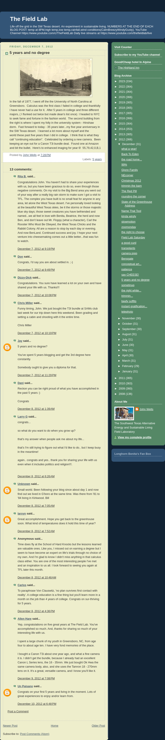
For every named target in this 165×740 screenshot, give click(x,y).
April (125, 355)
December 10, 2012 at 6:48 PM (37, 703)
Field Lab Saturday (133, 237)
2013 (122, 134)
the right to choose (133, 232)
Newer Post (10, 725)
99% (124, 164)
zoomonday (129, 227)
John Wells (146, 409)
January (127, 371)
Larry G (23, 416)
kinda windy (129, 216)
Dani (21, 383)
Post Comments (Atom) (34, 734)
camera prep (129, 253)
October (127, 323)
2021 (122, 91)
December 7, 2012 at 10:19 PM (37, 333)
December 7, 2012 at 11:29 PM (37, 375)
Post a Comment (18, 711)
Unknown (24, 484)
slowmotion (129, 221)
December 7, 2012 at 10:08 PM (37, 295)
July (125, 339)
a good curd (129, 242)
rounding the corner (134, 196)
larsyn (22, 513)
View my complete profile (134, 437)
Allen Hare (24, 618)
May (125, 350)
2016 (122, 118)
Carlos (22, 585)
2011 (122, 378)
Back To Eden (130, 154)
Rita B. (22, 176)
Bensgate (127, 258)
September (129, 329)
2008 (122, 394)
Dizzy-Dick (25, 277)
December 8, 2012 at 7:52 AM (36, 531)
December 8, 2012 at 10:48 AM (37, 577)
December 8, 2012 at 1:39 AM (36, 408)
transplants (128, 248)
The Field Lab (28, 19)
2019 (122, 102)
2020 (122, 97)
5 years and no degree (136, 279)
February (128, 366)
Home (54, 725)
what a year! (129, 148)
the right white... (131, 290)
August (127, 334)
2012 (122, 139)
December (129, 144)
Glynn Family (130, 170)
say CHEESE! (130, 274)
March (126, 360)
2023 (122, 81)
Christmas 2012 (131, 180)
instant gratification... (134, 306)
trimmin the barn (132, 185)
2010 (122, 383)
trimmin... (127, 295)
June (125, 344)
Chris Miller (25, 303)
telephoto (127, 311)
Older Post (98, 725)
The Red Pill (129, 191)
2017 (122, 113)
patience (127, 269)
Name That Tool (131, 211)
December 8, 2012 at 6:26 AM (36, 476)
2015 (122, 123)
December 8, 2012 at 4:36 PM (36, 611)
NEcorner (127, 175)
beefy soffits (129, 301)
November (129, 318)
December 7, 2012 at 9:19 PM (36, 248)
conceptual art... (132, 264)
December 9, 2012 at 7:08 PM (36, 678)
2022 (122, 86)
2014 (122, 129)
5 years (97, 159)
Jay (20, 340)
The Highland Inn (128, 67)
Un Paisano (25, 686)
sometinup (128, 285)
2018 (122, 107)
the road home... (132, 159)
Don (20, 256)
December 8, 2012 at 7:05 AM (36, 505)
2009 (122, 388)
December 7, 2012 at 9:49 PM (36, 269)
